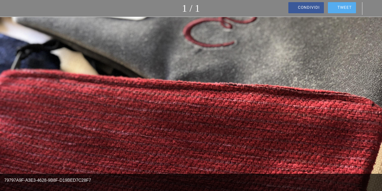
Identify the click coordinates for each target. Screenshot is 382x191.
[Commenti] (371, 8)
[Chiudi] (10, 8)
